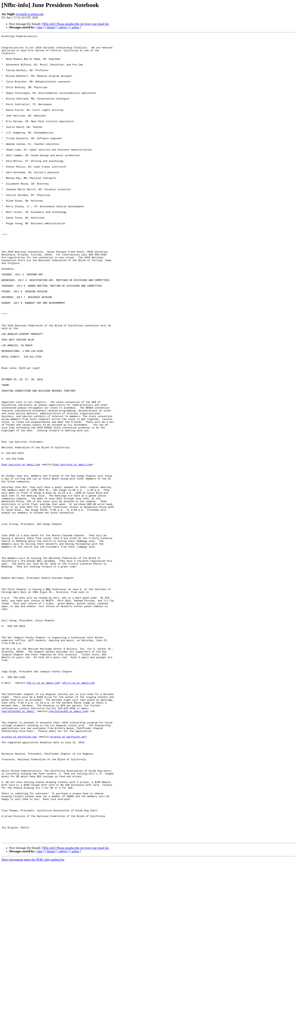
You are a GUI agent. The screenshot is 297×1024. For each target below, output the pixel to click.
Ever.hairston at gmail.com (21, 550)
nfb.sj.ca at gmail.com (43, 812)
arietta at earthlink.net (19, 877)
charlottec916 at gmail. (18, 846)
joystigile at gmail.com (30, 14)
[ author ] (75, 27)
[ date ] (40, 27)
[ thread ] (50, 27)
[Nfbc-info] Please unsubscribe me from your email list (75, 24)
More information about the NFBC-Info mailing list (33, 1020)
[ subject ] (63, 27)
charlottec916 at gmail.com (68, 846)
